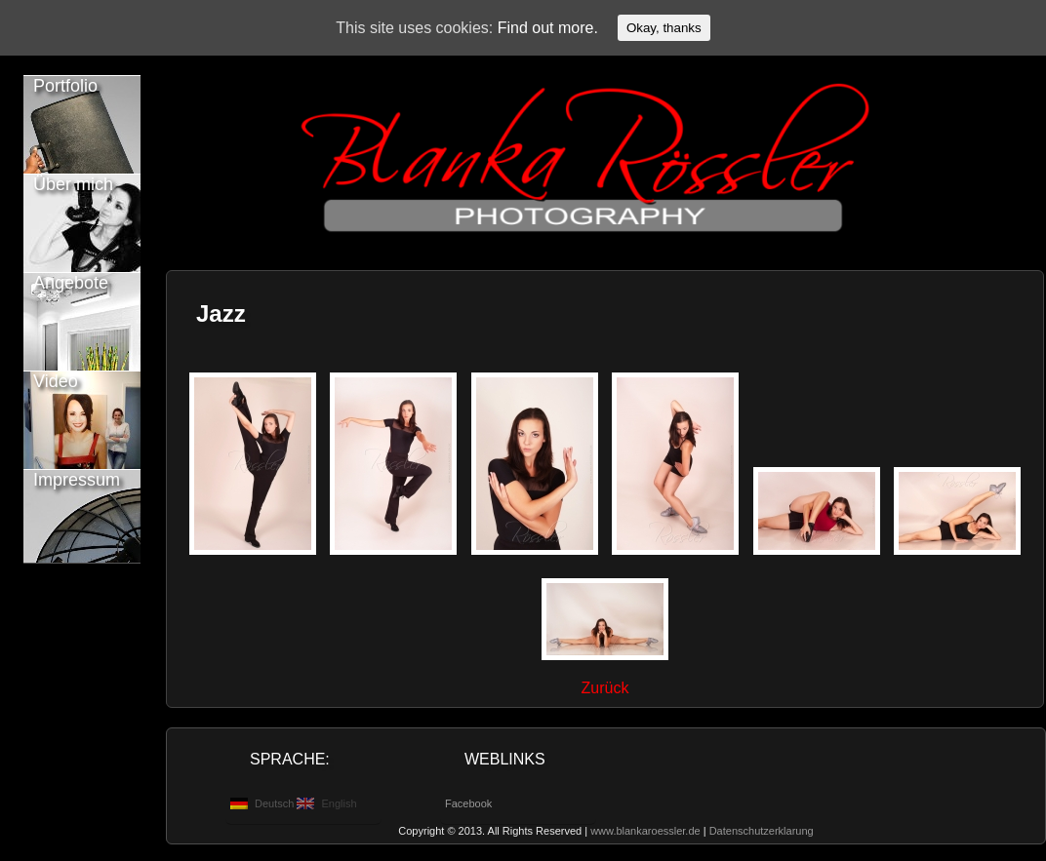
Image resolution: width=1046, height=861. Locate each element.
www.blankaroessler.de (645, 831)
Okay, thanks (664, 27)
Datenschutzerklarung (761, 831)
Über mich (73, 184)
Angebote (70, 283)
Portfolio (65, 86)
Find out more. (548, 28)
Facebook (468, 803)
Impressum (76, 479)
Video (55, 381)
